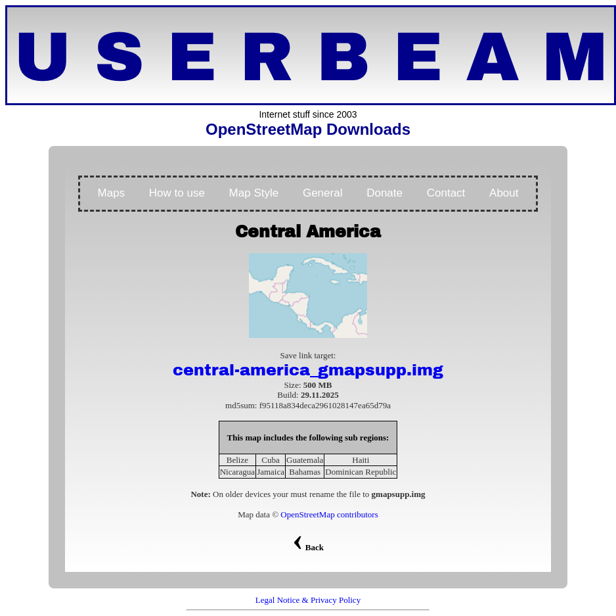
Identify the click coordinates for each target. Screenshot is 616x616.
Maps (111, 193)
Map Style (254, 193)
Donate (384, 193)
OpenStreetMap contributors (329, 514)
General (322, 193)
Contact (446, 193)
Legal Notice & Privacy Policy (308, 600)
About (503, 193)
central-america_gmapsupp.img (308, 370)
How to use (177, 193)
